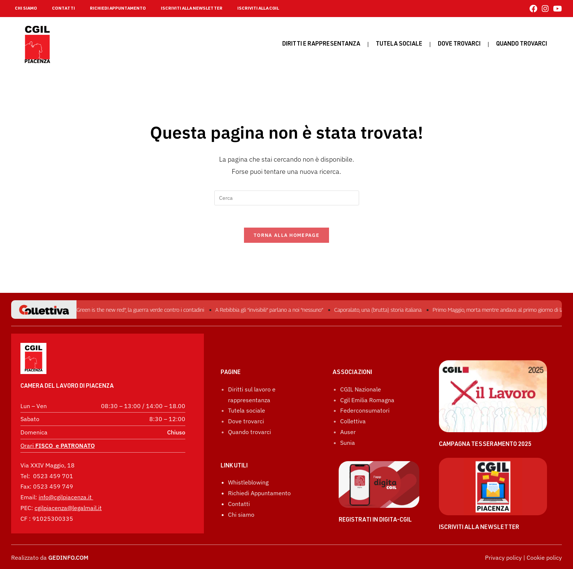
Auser (348, 432)
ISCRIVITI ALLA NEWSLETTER (191, 8)
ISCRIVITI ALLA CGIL (258, 8)
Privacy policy (503, 557)
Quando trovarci (249, 432)
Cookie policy (544, 557)
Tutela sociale (399, 44)
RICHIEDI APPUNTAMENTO (118, 8)
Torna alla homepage (286, 235)
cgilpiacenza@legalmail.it (68, 508)
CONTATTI (63, 8)
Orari (57, 445)
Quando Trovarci (521, 44)
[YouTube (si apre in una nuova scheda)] (556, 9)
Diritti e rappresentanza (321, 44)
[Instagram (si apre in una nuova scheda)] (545, 9)
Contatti (239, 503)
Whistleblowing (248, 482)
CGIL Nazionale (360, 389)
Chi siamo (241, 514)
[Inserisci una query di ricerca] (286, 198)
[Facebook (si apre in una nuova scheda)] (533, 9)
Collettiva (353, 421)
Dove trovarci (459, 44)
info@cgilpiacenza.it (65, 497)
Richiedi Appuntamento (259, 493)
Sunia (347, 442)
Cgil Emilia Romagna (367, 400)
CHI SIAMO (26, 8)
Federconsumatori (365, 410)
